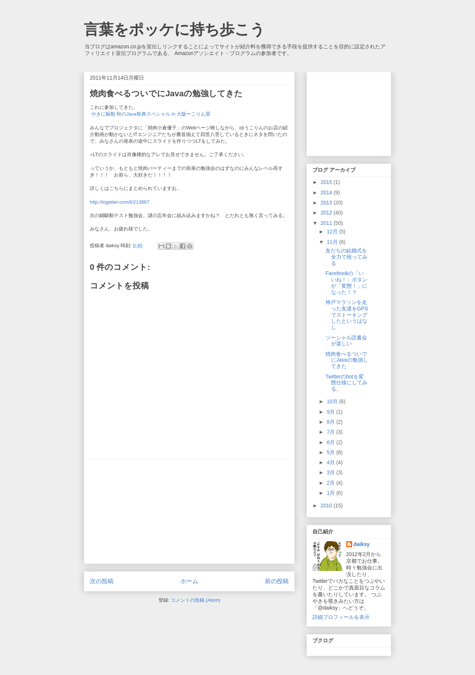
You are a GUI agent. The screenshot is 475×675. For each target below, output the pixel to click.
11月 (333, 242)
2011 (327, 223)
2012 (327, 213)
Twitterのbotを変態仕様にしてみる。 (346, 383)
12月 (333, 232)
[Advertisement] (189, 511)
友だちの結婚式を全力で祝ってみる (346, 257)
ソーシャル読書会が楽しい (346, 341)
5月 (331, 452)
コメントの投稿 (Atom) (195, 600)
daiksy (362, 544)
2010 (327, 505)
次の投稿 (102, 581)
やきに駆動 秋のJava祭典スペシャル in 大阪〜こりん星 (150, 114)
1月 (331, 493)
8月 (331, 422)
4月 (331, 462)
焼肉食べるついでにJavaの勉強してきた (346, 360)
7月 (331, 432)
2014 (327, 193)
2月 (331, 483)
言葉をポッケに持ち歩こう (174, 29)
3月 (331, 472)
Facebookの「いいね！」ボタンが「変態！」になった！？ (346, 282)
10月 (333, 401)
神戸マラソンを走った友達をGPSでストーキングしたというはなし (346, 314)
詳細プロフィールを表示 (341, 617)
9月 (331, 412)
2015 (327, 182)
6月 (331, 442)
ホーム (189, 581)
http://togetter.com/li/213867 (119, 202)
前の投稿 (277, 581)
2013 (327, 203)
